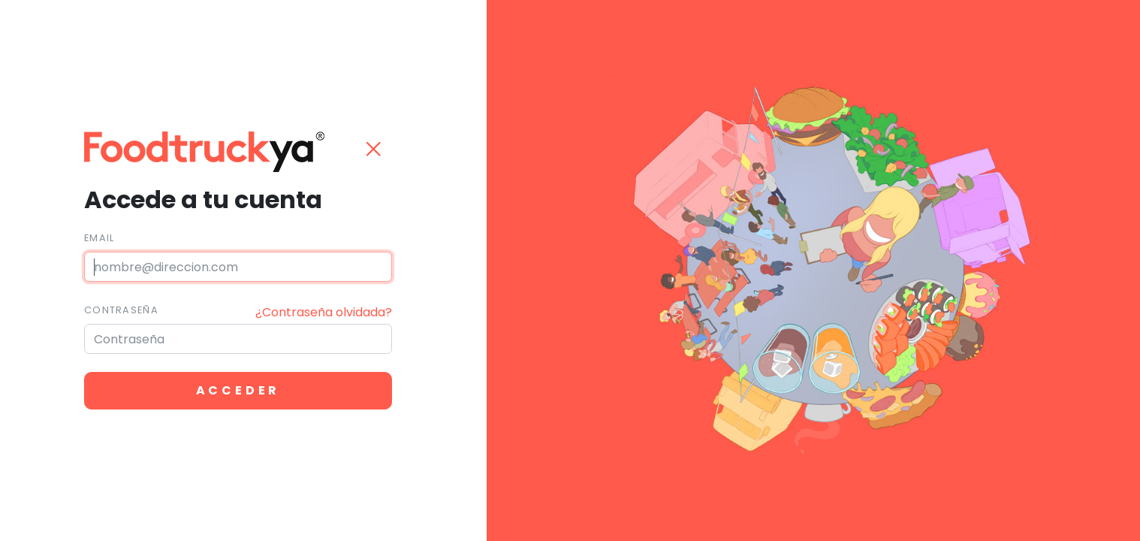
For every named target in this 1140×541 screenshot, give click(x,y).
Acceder (238, 390)
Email (99, 237)
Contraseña (121, 310)
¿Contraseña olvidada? (323, 312)
